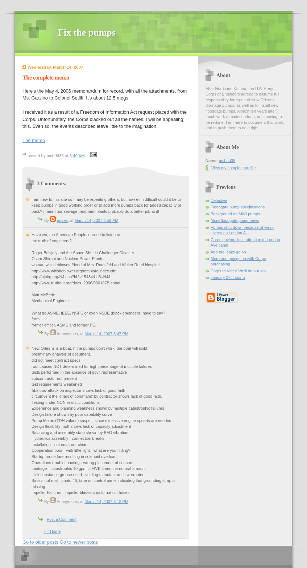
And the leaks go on (228, 252)
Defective (219, 200)
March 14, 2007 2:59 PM (97, 220)
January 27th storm (228, 277)
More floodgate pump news (235, 220)
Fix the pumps (87, 32)
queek (62, 220)
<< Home (52, 531)
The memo (33, 140)
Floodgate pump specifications (238, 207)
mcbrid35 (227, 160)
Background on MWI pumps (235, 214)
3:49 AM (77, 156)
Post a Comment (61, 519)
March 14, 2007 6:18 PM (106, 501)
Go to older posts (40, 542)
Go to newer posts (79, 542)
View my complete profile (233, 168)
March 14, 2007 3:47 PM (106, 334)
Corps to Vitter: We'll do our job (238, 271)
